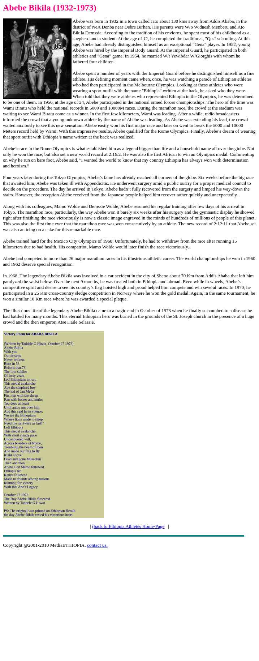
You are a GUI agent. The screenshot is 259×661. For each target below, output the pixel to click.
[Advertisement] (131, 604)
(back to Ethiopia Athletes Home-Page (128, 526)
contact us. (97, 545)
